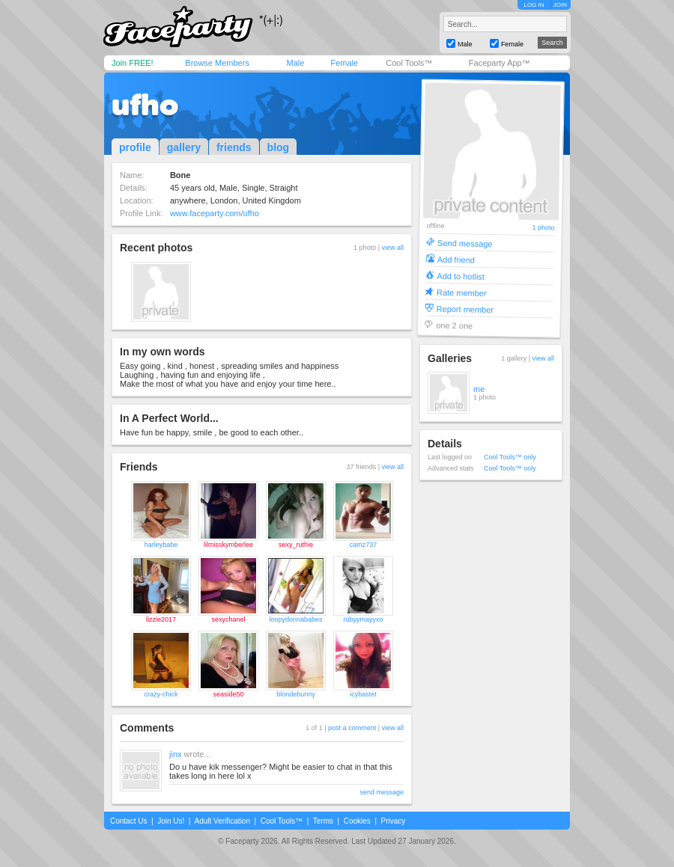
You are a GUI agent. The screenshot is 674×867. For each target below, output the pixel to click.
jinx (175, 754)
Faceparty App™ (499, 62)
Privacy (393, 821)
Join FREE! (133, 62)
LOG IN (533, 4)
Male (295, 62)
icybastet (363, 694)
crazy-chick (160, 694)
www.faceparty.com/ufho (214, 213)
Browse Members (217, 62)
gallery (184, 147)
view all (392, 247)
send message (381, 792)
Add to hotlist (461, 276)
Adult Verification (222, 821)
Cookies (357, 821)
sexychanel (228, 619)
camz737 (363, 544)
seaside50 (228, 694)
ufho (145, 105)
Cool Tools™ (409, 62)
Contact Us (128, 821)
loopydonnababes (295, 619)
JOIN (560, 4)
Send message (465, 243)
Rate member (462, 292)
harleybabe (161, 544)
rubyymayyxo (363, 619)
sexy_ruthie (296, 544)
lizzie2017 (161, 619)
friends (234, 147)
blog (278, 147)
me (479, 389)
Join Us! (170, 821)
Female (344, 62)
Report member (465, 308)
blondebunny (295, 694)
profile (135, 147)
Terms (323, 821)
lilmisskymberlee (228, 544)
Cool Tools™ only (510, 457)
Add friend (456, 259)
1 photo (543, 228)
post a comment (352, 728)
